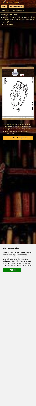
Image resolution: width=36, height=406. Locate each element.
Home (4, 6)
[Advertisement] (18, 46)
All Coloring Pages (16, 6)
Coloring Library (5, 10)
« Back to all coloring (6, 24)
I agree (12, 270)
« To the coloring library (18, 138)
